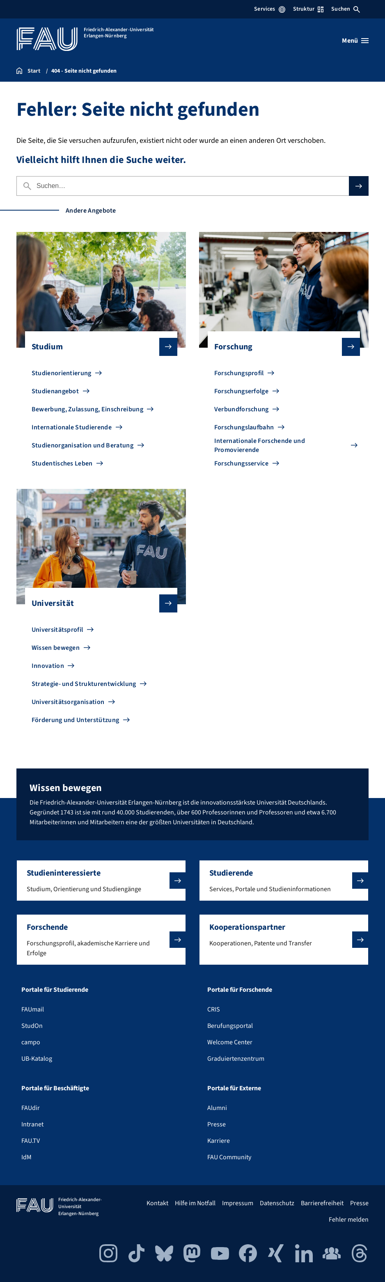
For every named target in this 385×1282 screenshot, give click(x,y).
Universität (98, 603)
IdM (26, 1157)
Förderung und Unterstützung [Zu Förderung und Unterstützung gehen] (75, 720)
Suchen (345, 9)
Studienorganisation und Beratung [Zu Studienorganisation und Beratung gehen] (82, 445)
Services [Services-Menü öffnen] (269, 9)
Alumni (217, 1107)
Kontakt (157, 1203)
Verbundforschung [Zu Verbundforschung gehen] (241, 409)
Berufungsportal (230, 1025)
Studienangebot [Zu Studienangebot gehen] (55, 391)
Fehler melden (349, 1219)
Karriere (218, 1140)
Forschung (280, 347)
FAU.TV (30, 1140)
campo (30, 1042)
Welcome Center (229, 1042)
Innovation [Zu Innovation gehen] (48, 665)
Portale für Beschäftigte (55, 1088)
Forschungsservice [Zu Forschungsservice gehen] (241, 463)
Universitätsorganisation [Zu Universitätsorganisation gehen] (68, 701)
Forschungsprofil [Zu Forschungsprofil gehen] (239, 373)
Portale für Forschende (239, 989)
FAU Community (229, 1157)
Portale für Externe (234, 1088)
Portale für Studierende (54, 989)
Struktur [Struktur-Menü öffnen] (308, 9)
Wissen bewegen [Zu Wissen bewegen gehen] (56, 647)
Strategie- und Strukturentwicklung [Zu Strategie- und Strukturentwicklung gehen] (84, 683)
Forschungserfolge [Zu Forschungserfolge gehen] (241, 391)
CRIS (213, 1009)
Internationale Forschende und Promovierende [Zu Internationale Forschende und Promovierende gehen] (259, 445)
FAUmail (32, 1009)
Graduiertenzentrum (235, 1058)
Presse (216, 1124)
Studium (98, 347)
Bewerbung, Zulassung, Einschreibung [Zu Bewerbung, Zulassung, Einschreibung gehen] (87, 409)
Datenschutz (277, 1203)
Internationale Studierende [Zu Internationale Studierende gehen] (72, 427)
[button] (101, 880)
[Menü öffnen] (355, 41)
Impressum (237, 1203)
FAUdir (30, 1107)
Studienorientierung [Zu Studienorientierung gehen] (62, 373)
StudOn (32, 1025)
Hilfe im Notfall (195, 1203)
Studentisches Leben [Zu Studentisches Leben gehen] (62, 463)
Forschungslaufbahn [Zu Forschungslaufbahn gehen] (244, 427)
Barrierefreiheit (322, 1203)
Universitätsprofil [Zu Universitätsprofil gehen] (57, 629)
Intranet (32, 1124)
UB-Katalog (36, 1058)
